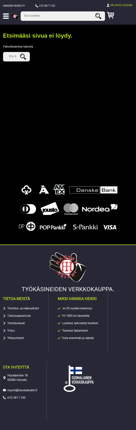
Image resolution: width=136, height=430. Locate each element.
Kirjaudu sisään (121, 5)
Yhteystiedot (15, 338)
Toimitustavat (16, 323)
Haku (99, 16)
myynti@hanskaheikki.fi (22, 390)
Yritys (11, 330)
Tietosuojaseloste (19, 315)
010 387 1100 (47, 5)
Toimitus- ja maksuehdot (23, 308)
